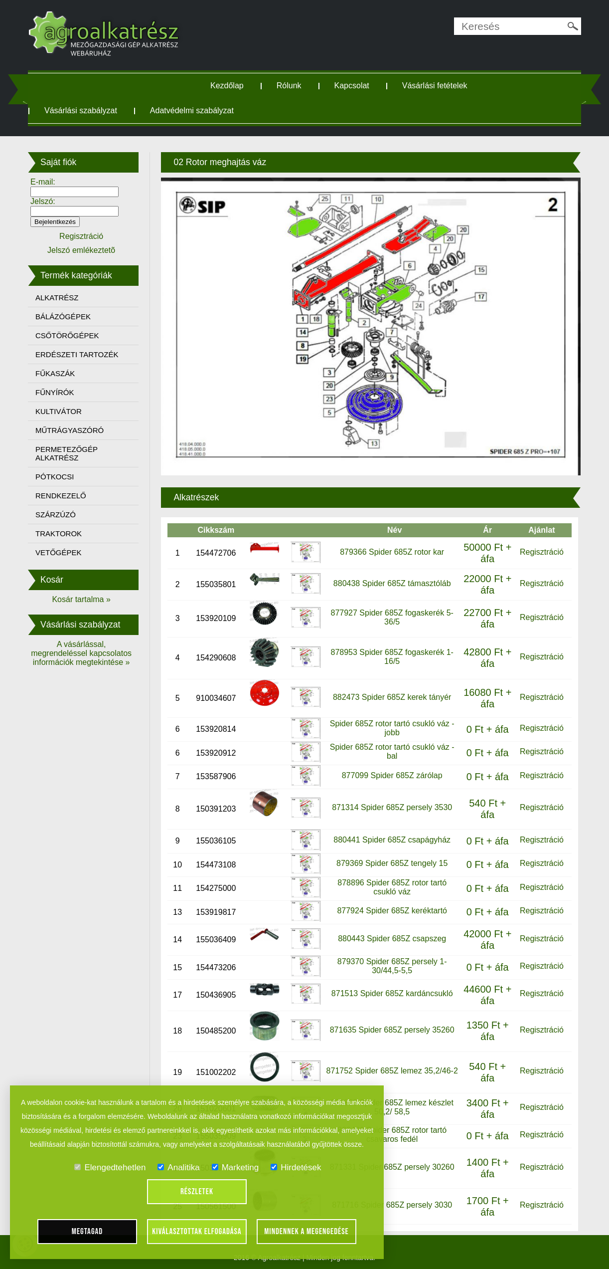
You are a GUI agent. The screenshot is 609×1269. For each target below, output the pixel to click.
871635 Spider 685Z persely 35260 (391, 1027)
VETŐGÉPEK (61, 552)
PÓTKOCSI (57, 476)
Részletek (196, 1192)
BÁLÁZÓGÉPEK (65, 316)
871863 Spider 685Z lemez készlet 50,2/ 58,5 (391, 1104)
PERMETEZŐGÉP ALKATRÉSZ (69, 453)
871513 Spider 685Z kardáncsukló (391, 991)
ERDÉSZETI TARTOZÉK (79, 354)
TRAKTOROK (61, 533)
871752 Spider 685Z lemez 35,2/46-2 (391, 1067)
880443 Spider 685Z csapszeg (391, 935)
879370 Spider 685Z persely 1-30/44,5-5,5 (391, 963)
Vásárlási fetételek (435, 85)
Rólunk (290, 85)
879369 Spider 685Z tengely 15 (391, 860)
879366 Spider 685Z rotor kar (391, 549)
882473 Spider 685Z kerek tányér (391, 694)
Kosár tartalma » (83, 599)
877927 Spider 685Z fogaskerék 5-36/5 (391, 614)
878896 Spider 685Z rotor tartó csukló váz (391, 884)
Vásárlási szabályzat (83, 110)
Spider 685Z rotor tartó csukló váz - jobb (391, 725)
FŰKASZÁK (57, 373)
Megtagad (87, 1232)
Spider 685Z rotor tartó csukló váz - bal (391, 749)
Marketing (235, 1167)
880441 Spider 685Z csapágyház (391, 837)
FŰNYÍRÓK (57, 392)
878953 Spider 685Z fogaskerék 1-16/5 (391, 653)
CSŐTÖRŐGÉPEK (70, 335)
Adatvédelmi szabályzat (194, 110)
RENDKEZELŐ (63, 495)
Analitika (178, 1167)
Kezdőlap (228, 85)
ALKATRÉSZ (59, 297)
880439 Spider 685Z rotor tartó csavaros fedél (391, 1132)
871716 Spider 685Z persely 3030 (391, 1202)
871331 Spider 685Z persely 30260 (391, 1164)
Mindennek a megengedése (306, 1232)
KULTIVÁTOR (61, 411)
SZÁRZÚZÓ (58, 514)
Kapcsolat (352, 85)
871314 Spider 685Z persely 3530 (391, 805)
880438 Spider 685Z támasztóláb (391, 580)
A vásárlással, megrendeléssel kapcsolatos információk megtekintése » (83, 653)
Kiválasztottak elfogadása (196, 1232)
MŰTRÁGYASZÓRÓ (72, 430)
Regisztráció (540, 549)
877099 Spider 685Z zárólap (391, 772)
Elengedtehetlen (110, 1167)
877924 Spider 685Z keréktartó (391, 908)
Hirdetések (296, 1167)
